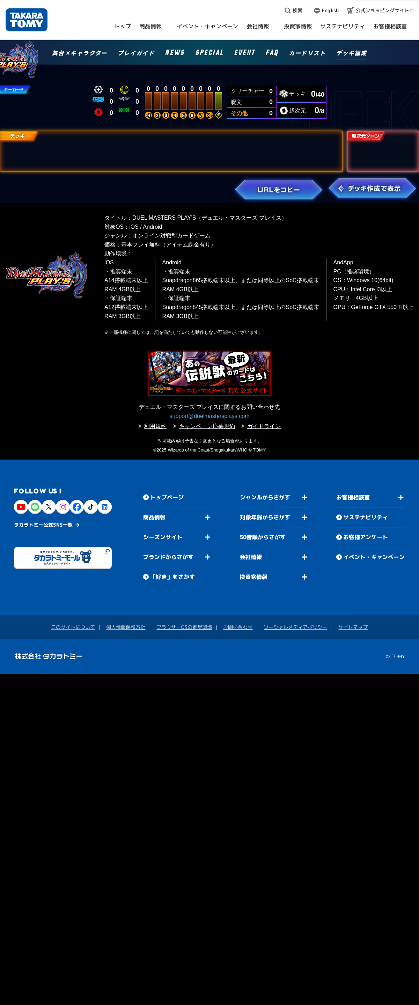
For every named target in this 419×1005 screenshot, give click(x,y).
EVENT (244, 54)
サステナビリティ (365, 517)
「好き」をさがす (172, 577)
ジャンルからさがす (265, 497)
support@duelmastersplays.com (210, 416)
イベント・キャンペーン (374, 557)
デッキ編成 (351, 53)
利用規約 (155, 426)
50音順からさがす (263, 537)
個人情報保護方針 (125, 627)
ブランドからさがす (168, 557)
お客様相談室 (353, 497)
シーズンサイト (162, 537)
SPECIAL (209, 54)
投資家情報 (253, 577)
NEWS (174, 54)
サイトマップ (353, 627)
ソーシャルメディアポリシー (295, 627)
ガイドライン (264, 426)
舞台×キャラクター (79, 53)
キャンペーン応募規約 (207, 426)
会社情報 (251, 557)
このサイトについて (73, 627)
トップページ (167, 497)
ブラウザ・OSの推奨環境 (184, 627)
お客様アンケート (365, 537)
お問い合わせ (237, 627)
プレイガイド (136, 53)
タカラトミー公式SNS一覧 (43, 524)
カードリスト (307, 53)
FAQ (271, 54)
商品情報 (154, 517)
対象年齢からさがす (265, 517)
